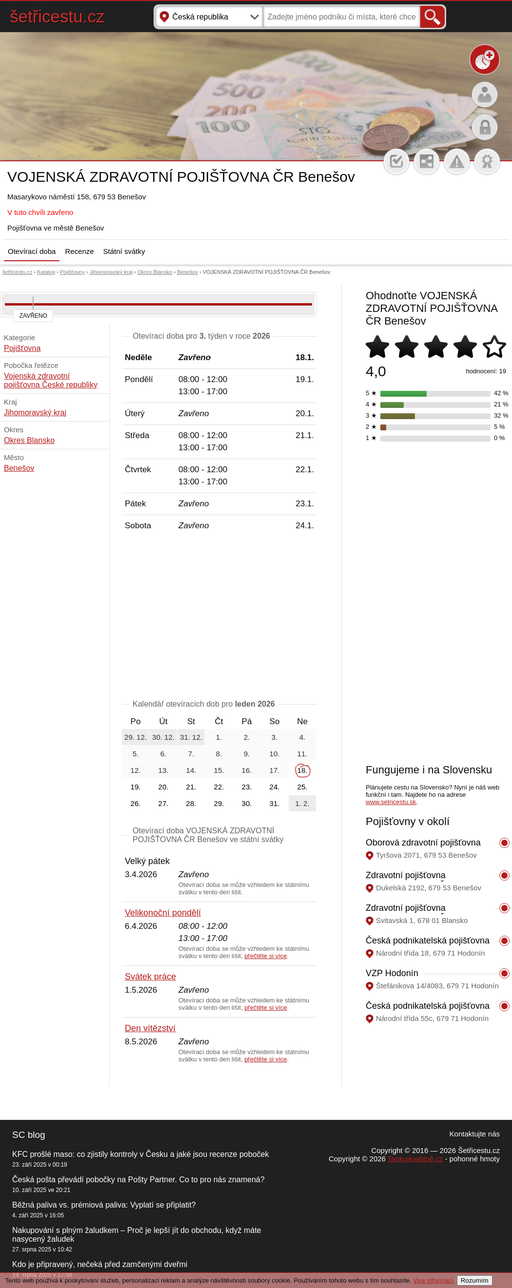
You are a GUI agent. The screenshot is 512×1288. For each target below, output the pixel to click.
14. (191, 770)
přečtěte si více (265, 956)
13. (163, 770)
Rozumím (475, 1280)
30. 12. (163, 737)
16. (247, 770)
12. (136, 770)
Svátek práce (150, 976)
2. (247, 737)
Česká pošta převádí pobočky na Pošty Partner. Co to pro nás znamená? (138, 1179)
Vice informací (433, 1280)
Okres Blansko (155, 272)
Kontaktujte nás (475, 1134)
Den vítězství (150, 1028)
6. (163, 754)
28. (191, 803)
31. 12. (191, 737)
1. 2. (302, 803)
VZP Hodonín (392, 973)
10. (275, 754)
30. (247, 803)
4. (302, 737)
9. (247, 754)
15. (219, 770)
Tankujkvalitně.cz (415, 1158)
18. (302, 770)
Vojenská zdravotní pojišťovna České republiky (51, 380)
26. (136, 803)
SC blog (28, 1135)
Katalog (46, 272)
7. (191, 754)
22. (219, 787)
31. (275, 803)
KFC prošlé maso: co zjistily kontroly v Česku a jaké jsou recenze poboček (140, 1154)
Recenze (79, 251)
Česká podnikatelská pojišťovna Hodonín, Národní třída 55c (428, 1011)
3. (275, 737)
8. (219, 754)
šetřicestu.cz (57, 16)
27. (163, 803)
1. (219, 737)
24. (275, 787)
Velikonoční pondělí (163, 913)
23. (247, 787)
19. (136, 787)
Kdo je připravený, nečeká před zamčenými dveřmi (99, 1264)
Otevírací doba (32, 251)
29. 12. (135, 737)
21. (191, 787)
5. (136, 754)
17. (275, 770)
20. (163, 787)
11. (302, 754)
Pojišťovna (22, 348)
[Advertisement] (219, 617)
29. (219, 803)
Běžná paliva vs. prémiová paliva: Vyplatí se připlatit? (104, 1205)
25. (302, 787)
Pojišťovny (72, 272)
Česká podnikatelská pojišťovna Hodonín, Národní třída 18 (428, 946)
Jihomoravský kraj (111, 272)
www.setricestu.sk (391, 802)
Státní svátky (124, 251)
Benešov (187, 272)
